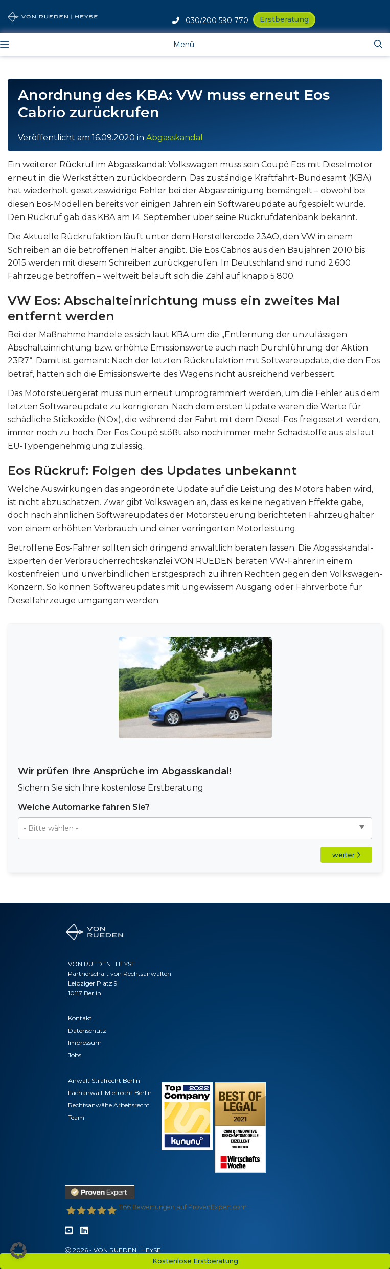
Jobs (74, 1055)
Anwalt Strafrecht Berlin (104, 1080)
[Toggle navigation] (176, 44)
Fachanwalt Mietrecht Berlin (110, 1093)
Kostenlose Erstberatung (195, 1261)
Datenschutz (87, 1030)
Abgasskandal (174, 137)
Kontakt (80, 1018)
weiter (346, 855)
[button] (18, 1250)
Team (76, 1117)
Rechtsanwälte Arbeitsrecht (109, 1105)
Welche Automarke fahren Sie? (84, 807)
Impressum (85, 1042)
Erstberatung (284, 19)
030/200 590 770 (210, 20)
